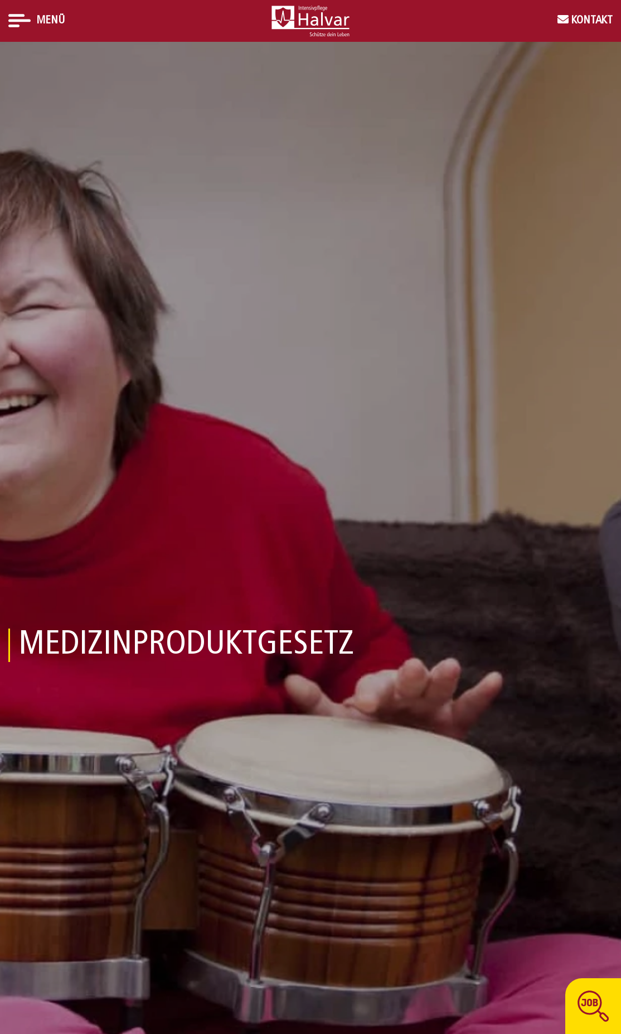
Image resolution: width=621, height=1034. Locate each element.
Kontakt (591, 20)
